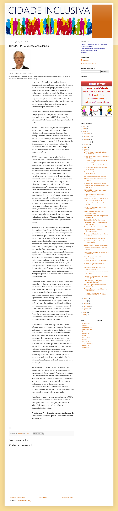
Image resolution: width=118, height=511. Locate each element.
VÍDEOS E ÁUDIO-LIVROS (87, 340)
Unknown (86, 60)
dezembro (87, 134)
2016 (84, 129)
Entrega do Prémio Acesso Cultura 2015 (96, 227)
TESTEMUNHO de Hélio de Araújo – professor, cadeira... (95, 268)
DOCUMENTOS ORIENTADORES (87, 329)
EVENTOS (85, 333)
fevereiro (87, 306)
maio (86, 298)
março (86, 303)
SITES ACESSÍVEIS (86, 336)
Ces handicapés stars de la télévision (95, 176)
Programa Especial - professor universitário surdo (93, 230)
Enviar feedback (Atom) (24, 501)
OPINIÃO (85, 325)
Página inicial (43, 497)
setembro (87, 142)
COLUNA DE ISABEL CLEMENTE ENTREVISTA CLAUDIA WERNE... (95, 294)
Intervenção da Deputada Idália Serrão (95, 165)
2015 (84, 131)
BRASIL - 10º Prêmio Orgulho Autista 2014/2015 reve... (95, 208)
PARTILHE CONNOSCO (86, 346)
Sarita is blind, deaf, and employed (94, 220)
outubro (86, 139)
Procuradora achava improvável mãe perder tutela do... (95, 172)
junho (86, 150)
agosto (86, 144)
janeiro (86, 309)
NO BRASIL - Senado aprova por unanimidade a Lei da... (94, 264)
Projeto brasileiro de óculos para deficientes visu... (93, 212)
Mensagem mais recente (17, 497)
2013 (84, 315)
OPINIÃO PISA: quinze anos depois (95, 183)
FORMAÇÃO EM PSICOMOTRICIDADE (96, 260)
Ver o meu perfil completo (88, 63)
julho (86, 147)
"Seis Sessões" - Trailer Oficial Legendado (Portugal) (93, 281)
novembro (87, 136)
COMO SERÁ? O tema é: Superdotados (96, 245)
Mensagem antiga (67, 497)
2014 (84, 312)
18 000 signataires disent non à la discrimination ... (94, 195)
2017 (84, 126)
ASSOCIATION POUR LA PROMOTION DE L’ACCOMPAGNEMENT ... (96, 199)
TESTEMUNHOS (87, 343)
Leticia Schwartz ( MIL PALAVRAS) (94, 238)
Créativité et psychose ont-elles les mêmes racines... (94, 241)
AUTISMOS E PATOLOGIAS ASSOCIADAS (92, 257)
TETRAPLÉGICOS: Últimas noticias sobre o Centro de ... (95, 190)
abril (85, 301)
